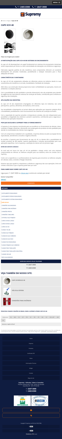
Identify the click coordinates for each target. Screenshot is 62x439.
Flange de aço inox (7, 239)
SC (30, 317)
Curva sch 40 (5, 227)
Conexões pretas (7, 211)
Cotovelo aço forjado (8, 217)
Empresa (31, 343)
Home (30, 338)
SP (23, 317)
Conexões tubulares (8, 214)
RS (34, 317)
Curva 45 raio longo (8, 220)
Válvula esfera (18, 290)
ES (19, 317)
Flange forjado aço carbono (10, 245)
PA (3, 320)
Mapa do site (31, 378)
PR (27, 317)
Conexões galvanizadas (9, 205)
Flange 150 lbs (6, 230)
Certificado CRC (31, 353)
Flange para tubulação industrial (12, 251)
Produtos (31, 348)
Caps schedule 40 (18, 280)
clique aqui (25, 173)
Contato (31, 183)
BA (42, 317)
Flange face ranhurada (9, 242)
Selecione (5, 317)
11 (22, 7)
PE (38, 317)
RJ (11, 317)
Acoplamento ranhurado (9, 193)
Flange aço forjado (8, 233)
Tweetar (3, 180)
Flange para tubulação (9, 248)
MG (15, 317)
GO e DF (52, 317)
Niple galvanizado (7, 257)
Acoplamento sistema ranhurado (12, 199)
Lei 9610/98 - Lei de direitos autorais (49, 331)
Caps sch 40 (5, 202)
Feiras (31, 358)
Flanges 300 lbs (6, 254)
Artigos (4, 188)
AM (58, 317)
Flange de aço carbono (9, 236)
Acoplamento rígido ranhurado (11, 196)
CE (46, 317)
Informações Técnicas (31, 363)
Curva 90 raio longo (8, 224)
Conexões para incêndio (9, 208)
